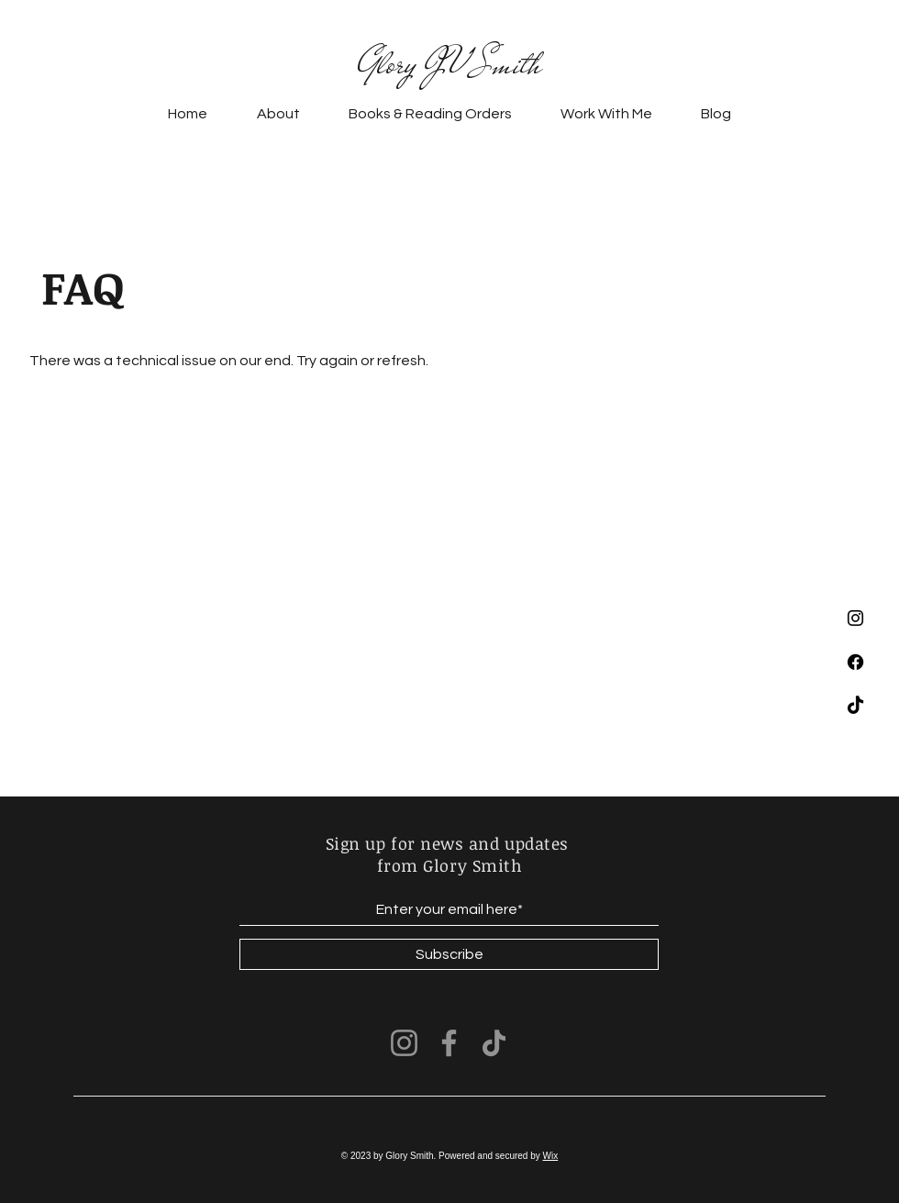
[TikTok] (855, 706)
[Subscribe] (449, 954)
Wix (551, 1156)
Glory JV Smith (449, 64)
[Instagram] (855, 618)
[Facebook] (855, 662)
